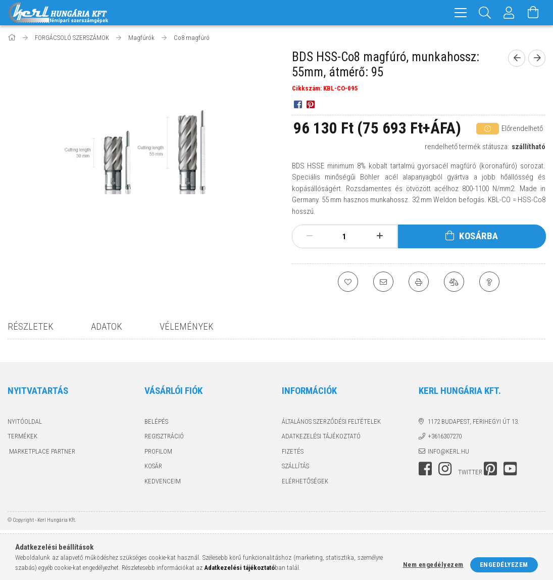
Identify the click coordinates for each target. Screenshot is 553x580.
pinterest (490, 468)
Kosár (153, 466)
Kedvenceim (162, 481)
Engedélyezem (504, 564)
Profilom (158, 451)
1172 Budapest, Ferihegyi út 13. (473, 421)
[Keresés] (485, 12)
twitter (470, 472)
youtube (510, 468)
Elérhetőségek (305, 481)
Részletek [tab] (31, 326)
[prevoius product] (516, 58)
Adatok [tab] (106, 326)
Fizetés (293, 451)
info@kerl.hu (448, 451)
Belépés (156, 421)
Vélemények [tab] (187, 326)
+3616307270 (445, 436)
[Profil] (509, 12)
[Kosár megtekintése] (533, 12)
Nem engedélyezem (433, 564)
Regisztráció (164, 436)
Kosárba (478, 236)
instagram (444, 468)
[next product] (536, 58)
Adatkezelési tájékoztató (321, 436)
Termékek (22, 436)
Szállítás (295, 466)
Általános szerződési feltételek (331, 421)
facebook (425, 468)
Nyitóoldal (25, 421)
